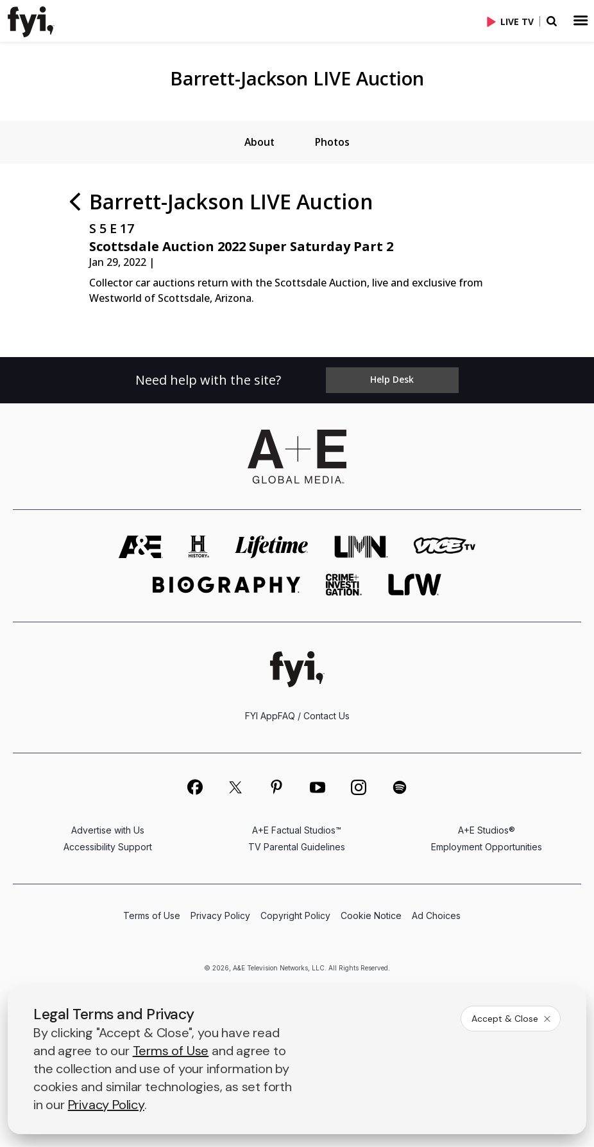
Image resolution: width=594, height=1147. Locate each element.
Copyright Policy (295, 916)
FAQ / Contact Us (314, 716)
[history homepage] (199, 547)
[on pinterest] (276, 788)
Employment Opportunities (486, 847)
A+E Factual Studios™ (296, 830)
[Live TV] (513, 21)
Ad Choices (436, 916)
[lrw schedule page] (414, 585)
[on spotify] (399, 788)
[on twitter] (235, 788)
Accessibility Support (108, 847)
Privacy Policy (220, 916)
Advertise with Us (107, 830)
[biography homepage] (226, 585)
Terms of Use (151, 916)
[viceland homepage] (444, 547)
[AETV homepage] (141, 547)
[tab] (259, 142)
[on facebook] (194, 787)
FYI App (261, 716)
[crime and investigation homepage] (344, 585)
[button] (38, 20)
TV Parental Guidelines (296, 847)
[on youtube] (317, 788)
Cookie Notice (371, 916)
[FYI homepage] (297, 669)
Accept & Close (511, 1018)
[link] (33, 21)
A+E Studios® (486, 830)
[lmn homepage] (361, 547)
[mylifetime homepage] (272, 547)
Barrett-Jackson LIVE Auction (297, 78)
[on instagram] (358, 788)
